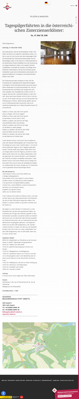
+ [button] (73, 363)
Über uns (4, 377)
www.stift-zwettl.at (9, 314)
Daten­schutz (39, 377)
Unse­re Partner (21, 377)
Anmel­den (58, 377)
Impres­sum (30, 377)
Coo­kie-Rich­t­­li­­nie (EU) (8, 380)
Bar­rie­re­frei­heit (49, 377)
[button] (72, 5)
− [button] (73, 365)
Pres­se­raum (11, 377)
